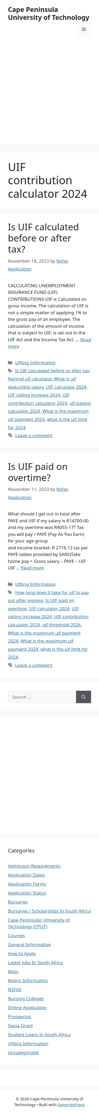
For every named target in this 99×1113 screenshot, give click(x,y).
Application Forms (27, 884)
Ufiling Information (35, 363)
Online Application (27, 1007)
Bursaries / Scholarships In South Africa (49, 911)
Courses (16, 935)
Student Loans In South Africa (39, 1034)
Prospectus (19, 1016)
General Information (29, 944)
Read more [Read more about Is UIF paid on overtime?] (32, 568)
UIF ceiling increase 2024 (34, 395)
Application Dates (26, 875)
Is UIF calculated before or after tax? (43, 238)
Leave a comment (33, 435)
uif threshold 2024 (61, 625)
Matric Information (28, 980)
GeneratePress (71, 1104)
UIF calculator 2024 (66, 387)
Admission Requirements (34, 866)
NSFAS (14, 989)
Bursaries (18, 902)
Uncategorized (23, 1052)
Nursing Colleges (26, 998)
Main (13, 971)
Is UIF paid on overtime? (38, 472)
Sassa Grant (20, 1025)
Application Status (27, 893)
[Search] (83, 697)
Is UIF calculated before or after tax (52, 370)
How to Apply (22, 953)
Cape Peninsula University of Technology (48, 13)
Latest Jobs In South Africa (35, 962)
